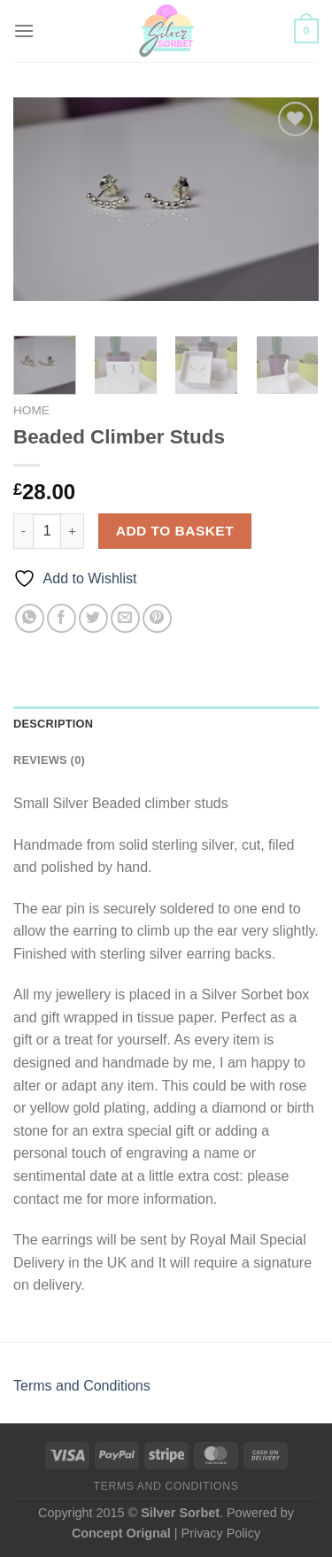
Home (31, 410)
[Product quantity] (47, 531)
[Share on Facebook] (61, 618)
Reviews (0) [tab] (49, 760)
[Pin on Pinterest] (157, 618)
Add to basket (175, 530)
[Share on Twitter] (93, 618)
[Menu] (24, 30)
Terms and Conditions (82, 1385)
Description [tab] (53, 723)
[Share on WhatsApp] (29, 618)
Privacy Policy (221, 1533)
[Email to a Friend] (125, 618)
